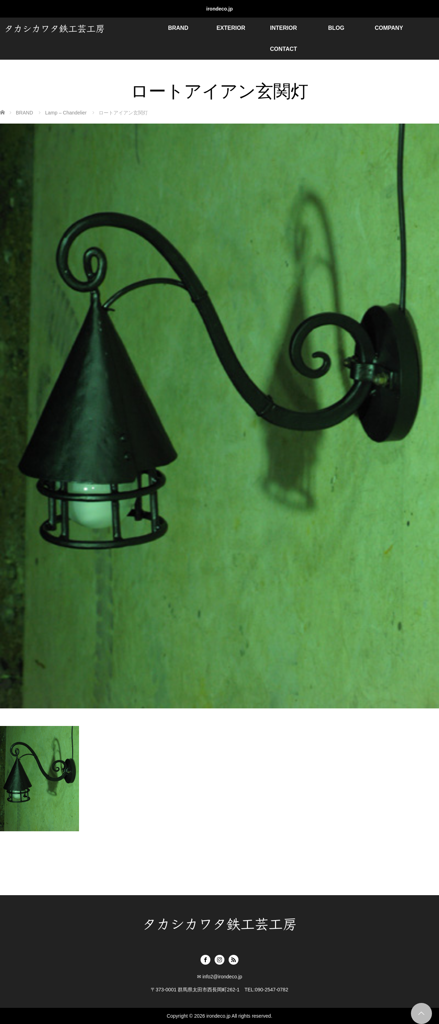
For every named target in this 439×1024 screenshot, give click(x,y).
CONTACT (283, 49)
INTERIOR (283, 28)
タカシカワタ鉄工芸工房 (54, 27)
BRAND (178, 28)
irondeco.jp (219, 9)
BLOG (336, 28)
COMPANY (389, 28)
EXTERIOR (230, 28)
